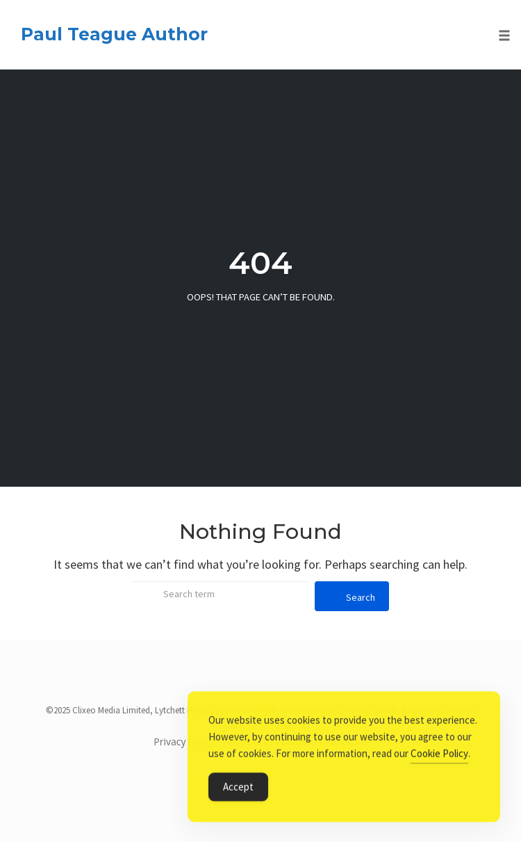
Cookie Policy (439, 754)
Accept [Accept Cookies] (238, 788)
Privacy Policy (184, 741)
